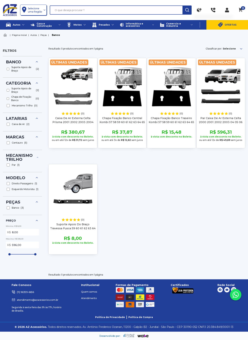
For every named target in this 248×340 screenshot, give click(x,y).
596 (25, 244)
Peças (43, 35)
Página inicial (19, 35)
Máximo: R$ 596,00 (14, 239)
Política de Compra (140, 317)
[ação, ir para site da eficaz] (128, 336)
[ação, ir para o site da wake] (143, 336)
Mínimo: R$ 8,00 (13, 226)
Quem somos (89, 291)
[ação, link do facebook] (220, 289)
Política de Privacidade (110, 317)
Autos (33, 35)
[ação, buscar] (187, 10)
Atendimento (89, 298)
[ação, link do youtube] (227, 289)
